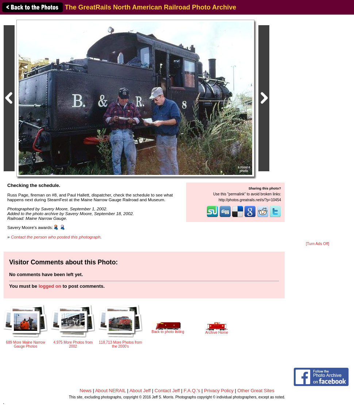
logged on (50, 286)
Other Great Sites (256, 390)
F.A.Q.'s (192, 390)
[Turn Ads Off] (317, 244)
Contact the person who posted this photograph (56, 236)
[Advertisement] (317, 128)
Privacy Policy (219, 390)
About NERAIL (110, 390)
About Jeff (140, 390)
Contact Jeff (167, 390)
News (86, 390)
